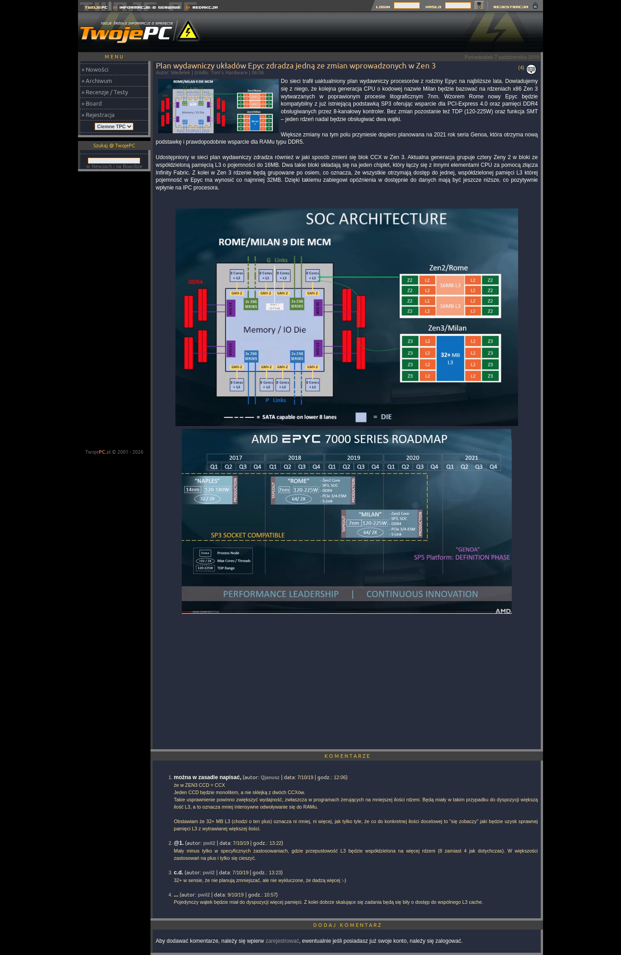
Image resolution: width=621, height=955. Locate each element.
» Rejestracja (98, 114)
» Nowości (95, 69)
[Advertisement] (378, 31)
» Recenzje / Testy (105, 92)
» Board (92, 103)
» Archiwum (97, 81)
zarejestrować (282, 941)
